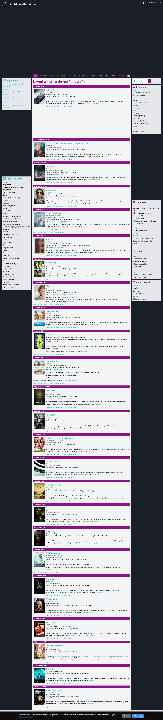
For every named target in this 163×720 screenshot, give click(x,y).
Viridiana (6, 271)
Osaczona (50, 166)
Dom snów (50, 390)
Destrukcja (51, 190)
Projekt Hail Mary (10, 97)
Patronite (121, 76)
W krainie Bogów (8, 274)
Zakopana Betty (53, 599)
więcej (98, 103)
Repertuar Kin (143, 282)
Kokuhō (5, 208)
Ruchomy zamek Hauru (11, 258)
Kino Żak (135, 288)
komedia (55, 247)
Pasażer (135, 269)
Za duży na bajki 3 (9, 287)
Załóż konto (153, 3)
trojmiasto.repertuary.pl (22, 3)
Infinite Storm (52, 90)
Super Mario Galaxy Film (12, 92)
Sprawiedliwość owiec (140, 226)
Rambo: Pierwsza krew (10, 253)
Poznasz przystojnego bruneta (59, 438)
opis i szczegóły (61, 106)
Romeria (135, 246)
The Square (7, 266)
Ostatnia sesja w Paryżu (11, 234)
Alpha (5, 182)
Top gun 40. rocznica (140, 231)
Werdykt (135, 272)
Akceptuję (138, 716)
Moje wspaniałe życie (10, 221)
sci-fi (67, 221)
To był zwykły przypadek (11, 269)
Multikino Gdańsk (138, 294)
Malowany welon (53, 485)
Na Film (72, 76)
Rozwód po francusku (55, 645)
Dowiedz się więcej (25, 717)
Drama (6, 94)
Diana (48, 286)
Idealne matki (52, 311)
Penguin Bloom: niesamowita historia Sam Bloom (68, 143)
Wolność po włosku (139, 95)
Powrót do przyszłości (10, 245)
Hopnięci (7, 100)
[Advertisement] (81, 59)
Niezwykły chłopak (139, 218)
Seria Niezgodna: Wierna (57, 213)
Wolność (7, 102)
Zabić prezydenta (54, 553)
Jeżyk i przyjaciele (9, 206)
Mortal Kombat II (138, 216)
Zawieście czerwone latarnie (142, 274)
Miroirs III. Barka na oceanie (142, 103)
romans (70, 294)
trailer (70, 106)
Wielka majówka (8, 279)
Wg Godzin (82, 76)
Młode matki (137, 267)
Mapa (113, 76)
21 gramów (51, 622)
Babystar (136, 113)
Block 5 (135, 236)
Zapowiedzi (54, 76)
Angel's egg (7, 185)
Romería (6, 256)
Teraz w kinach (14, 178)
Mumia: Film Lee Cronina (141, 124)
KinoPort (136, 291)
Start (35, 76)
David (5, 195)
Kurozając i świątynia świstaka (143, 241)
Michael (135, 100)
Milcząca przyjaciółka (140, 264)
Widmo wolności (8, 277)
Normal (135, 105)
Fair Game (50, 415)
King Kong (50, 531)
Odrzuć (126, 716)
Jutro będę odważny (139, 259)
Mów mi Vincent (53, 263)
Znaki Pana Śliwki (138, 251)
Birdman (50, 239)
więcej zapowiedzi (140, 277)
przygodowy (61, 221)
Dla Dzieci (92, 76)
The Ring (50, 669)
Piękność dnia (7, 242)
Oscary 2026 (103, 76)
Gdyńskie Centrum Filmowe (142, 299)
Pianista (135, 126)
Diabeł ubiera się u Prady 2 (142, 93)
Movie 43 (50, 334)
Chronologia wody (139, 116)
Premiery (43, 76)
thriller (60, 175)
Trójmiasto (140, 81)
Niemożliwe (51, 361)
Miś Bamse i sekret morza (12, 219)
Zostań (49, 508)
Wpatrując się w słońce (141, 131)
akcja (54, 221)
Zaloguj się (143, 3)
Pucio (134, 129)
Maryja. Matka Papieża (140, 121)
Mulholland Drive (53, 690)
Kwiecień (136, 118)
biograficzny (56, 294)
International (52, 461)
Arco (134, 110)
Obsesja (135, 244)
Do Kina (63, 76)
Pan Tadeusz (7, 237)
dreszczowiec (62, 399)
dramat (54, 175)
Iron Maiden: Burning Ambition (143, 238)
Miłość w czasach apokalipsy (142, 213)
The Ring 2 (50, 579)
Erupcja (135, 256)
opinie (75, 206)
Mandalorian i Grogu (140, 261)
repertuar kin (50, 106)
